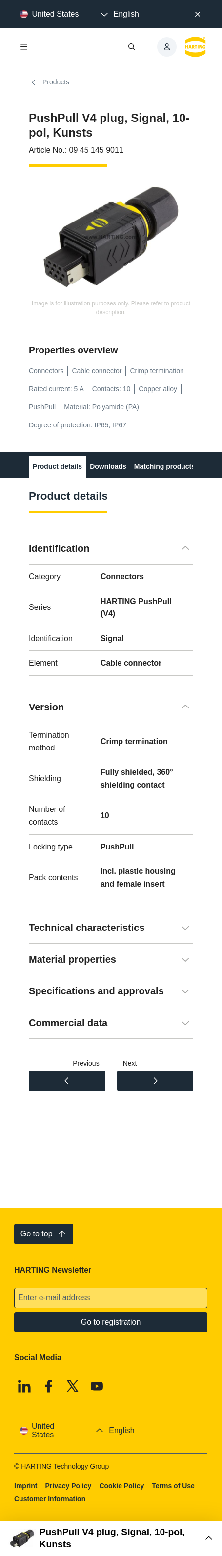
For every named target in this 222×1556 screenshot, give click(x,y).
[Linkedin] (24, 1386)
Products (49, 82)
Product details (57, 466)
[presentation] (119, 14)
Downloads (108, 466)
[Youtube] (97, 1386)
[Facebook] (49, 1386)
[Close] (197, 14)
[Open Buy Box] (111, 1538)
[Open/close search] (132, 47)
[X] (73, 1386)
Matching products (164, 466)
